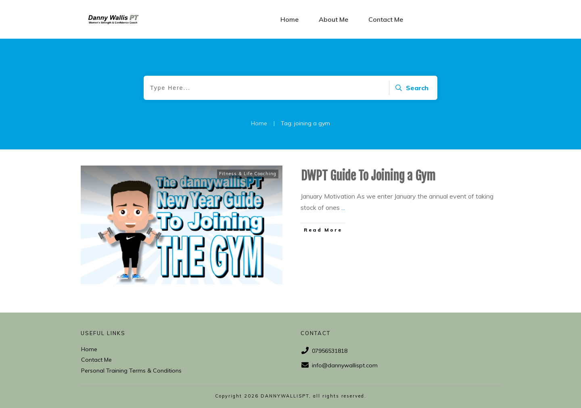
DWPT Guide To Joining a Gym (368, 175)
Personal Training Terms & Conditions (131, 370)
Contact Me (96, 359)
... (343, 207)
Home (89, 349)
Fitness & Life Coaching (247, 173)
